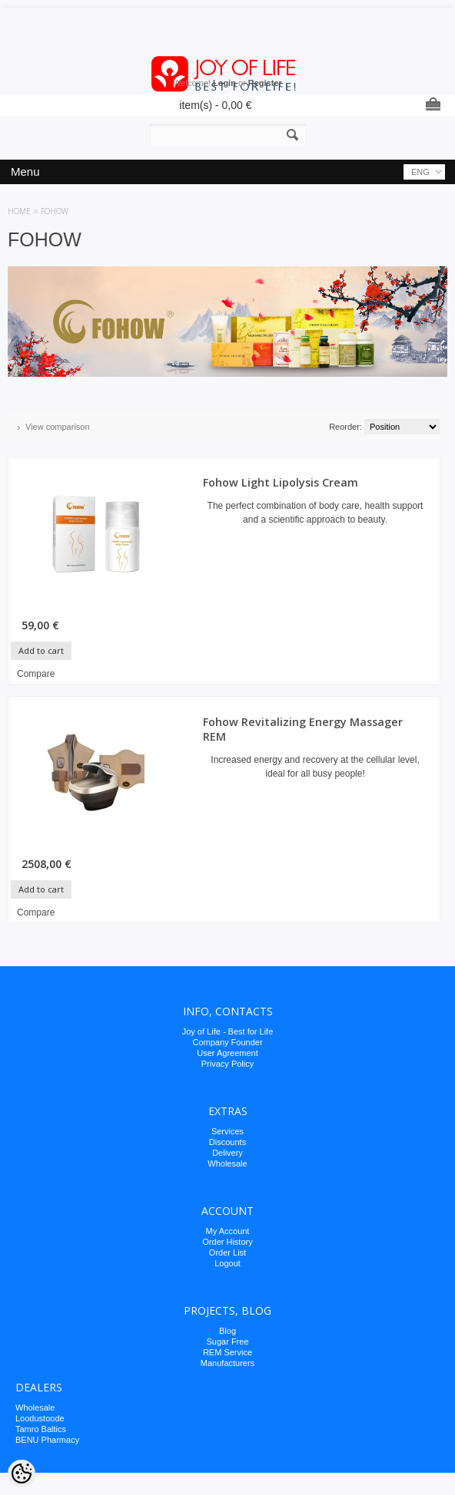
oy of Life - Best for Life (229, 1031)
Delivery (227, 1152)
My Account (228, 1231)
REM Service (227, 1352)
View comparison (57, 426)
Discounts (227, 1142)
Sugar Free (227, 1341)
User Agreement (227, 1053)
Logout (227, 1263)
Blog (227, 1330)
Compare (36, 673)
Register (265, 82)
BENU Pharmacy (47, 1439)
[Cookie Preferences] (21, 1473)
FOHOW (54, 211)
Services (227, 1131)
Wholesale (227, 1163)
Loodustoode (40, 1418)
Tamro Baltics (40, 1429)
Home (19, 211)
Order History (227, 1241)
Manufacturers (227, 1363)
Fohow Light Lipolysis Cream (280, 482)
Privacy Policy (227, 1063)
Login (224, 82)
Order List (227, 1252)
